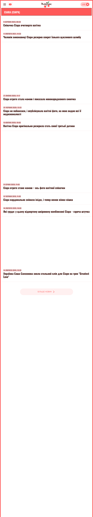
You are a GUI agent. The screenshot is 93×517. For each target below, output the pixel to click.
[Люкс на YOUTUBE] (10, 4)
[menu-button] (4, 4)
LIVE (83, 4)
